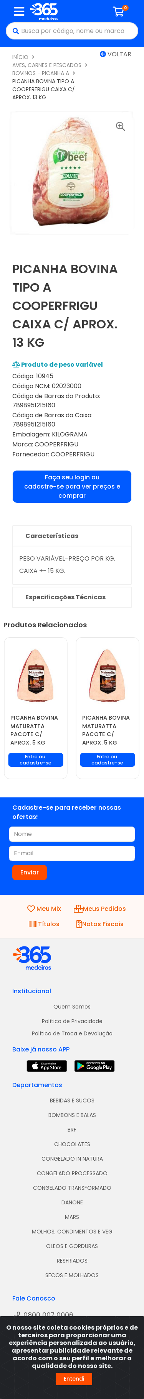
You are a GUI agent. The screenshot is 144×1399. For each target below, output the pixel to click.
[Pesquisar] (14, 31)
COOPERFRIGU (56, 444)
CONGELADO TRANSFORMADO (72, 1188)
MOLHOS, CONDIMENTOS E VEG (72, 1231)
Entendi (74, 1379)
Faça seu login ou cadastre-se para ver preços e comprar (72, 486)
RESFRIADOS (72, 1261)
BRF (72, 1129)
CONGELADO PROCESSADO (72, 1173)
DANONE (72, 1202)
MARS (72, 1217)
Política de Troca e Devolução (72, 1033)
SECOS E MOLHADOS (72, 1275)
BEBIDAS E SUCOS (72, 1100)
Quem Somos (72, 1006)
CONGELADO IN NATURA (72, 1159)
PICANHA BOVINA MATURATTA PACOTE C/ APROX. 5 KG (34, 730)
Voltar (115, 54)
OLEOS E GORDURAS (72, 1246)
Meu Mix (44, 908)
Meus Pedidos (100, 908)
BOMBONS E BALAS (72, 1115)
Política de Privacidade (72, 1021)
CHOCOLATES (72, 1144)
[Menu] (19, 11)
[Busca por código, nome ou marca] (79, 31)
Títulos (44, 924)
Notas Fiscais (100, 924)
